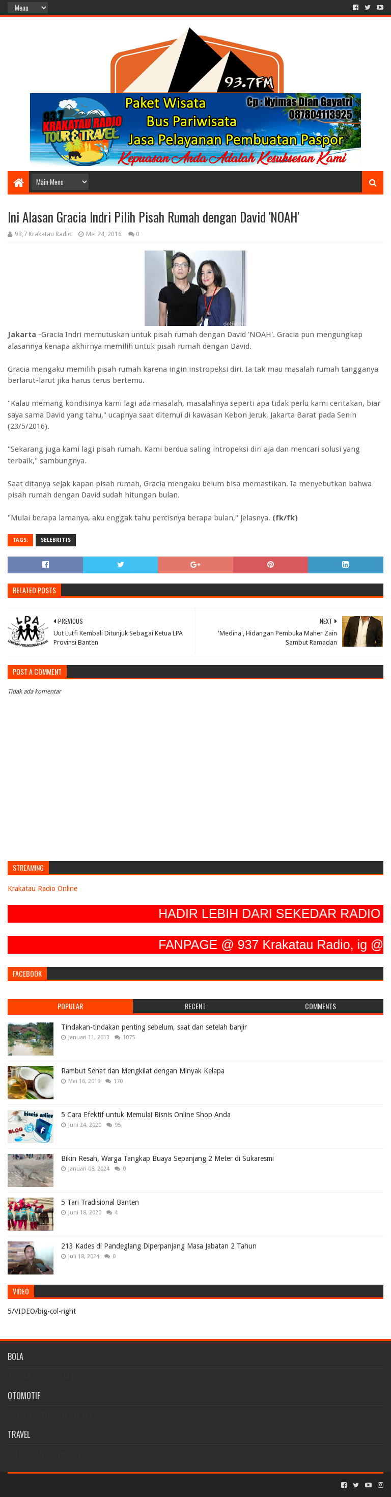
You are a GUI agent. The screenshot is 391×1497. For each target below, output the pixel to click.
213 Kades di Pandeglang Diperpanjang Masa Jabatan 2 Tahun (159, 1246)
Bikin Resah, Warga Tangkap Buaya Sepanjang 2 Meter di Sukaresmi (167, 1158)
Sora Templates (64, 1485)
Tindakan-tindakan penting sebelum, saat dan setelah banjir (154, 1027)
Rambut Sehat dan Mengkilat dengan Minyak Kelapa (143, 1071)
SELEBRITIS (56, 540)
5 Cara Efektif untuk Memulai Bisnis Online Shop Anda (146, 1115)
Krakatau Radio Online (42, 888)
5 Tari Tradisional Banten (100, 1202)
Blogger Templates (123, 1485)
